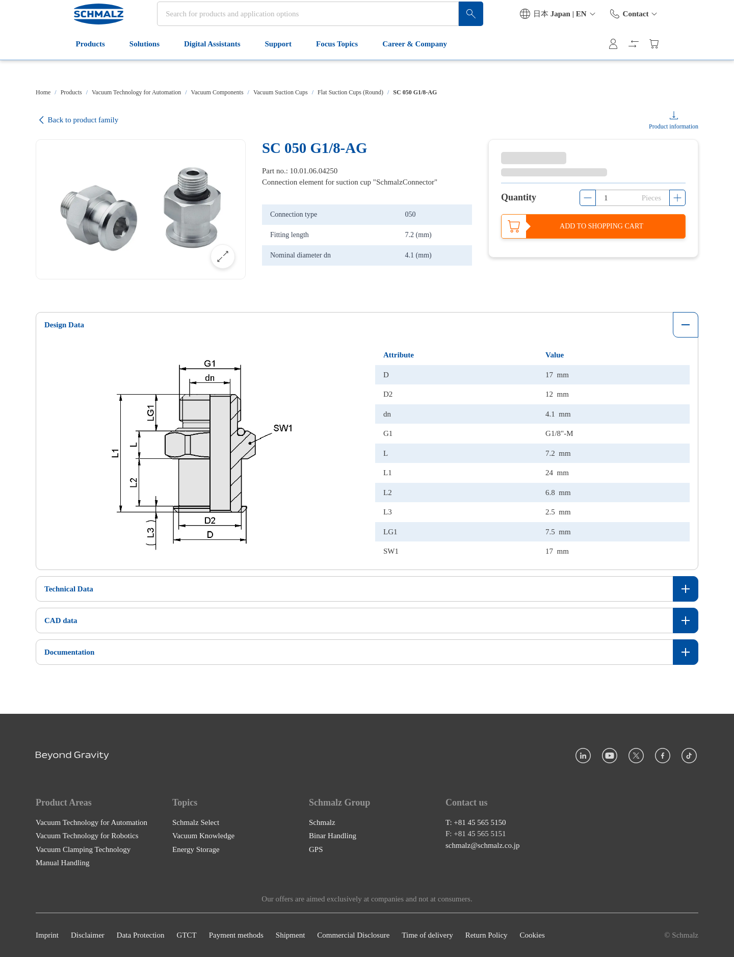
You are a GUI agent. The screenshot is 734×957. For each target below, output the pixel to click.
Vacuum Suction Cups (280, 92)
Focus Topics (305, 65)
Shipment (290, 935)
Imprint (47, 935)
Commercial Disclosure (353, 935)
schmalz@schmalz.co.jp (482, 845)
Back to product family (77, 120)
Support (246, 65)
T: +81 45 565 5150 (475, 822)
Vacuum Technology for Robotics (87, 836)
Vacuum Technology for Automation (136, 92)
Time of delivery (427, 935)
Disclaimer (87, 935)
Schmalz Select (195, 822)
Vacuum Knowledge (203, 836)
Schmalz (322, 822)
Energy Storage (196, 849)
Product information (673, 126)
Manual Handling (62, 863)
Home (43, 92)
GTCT (187, 935)
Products (58, 65)
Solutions (112, 65)
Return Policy (486, 935)
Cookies (532, 935)
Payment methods (236, 935)
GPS (316, 849)
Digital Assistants (180, 65)
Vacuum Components (217, 92)
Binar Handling (332, 836)
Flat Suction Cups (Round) (350, 92)
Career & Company (383, 65)
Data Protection (141, 935)
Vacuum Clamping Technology (83, 849)
